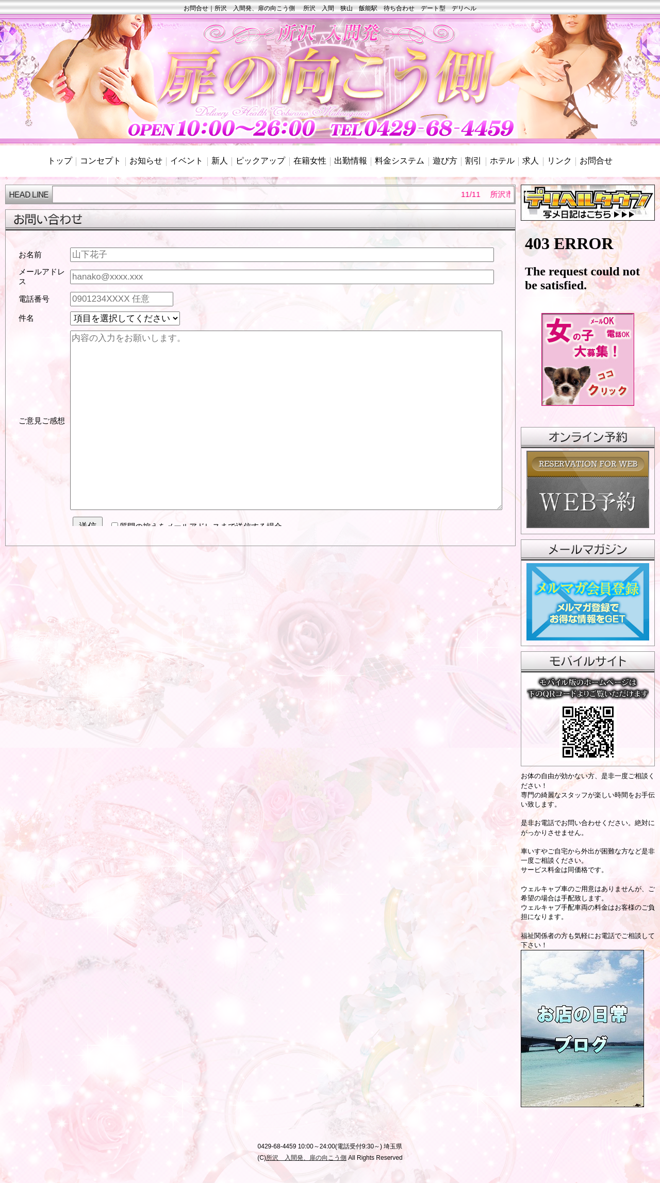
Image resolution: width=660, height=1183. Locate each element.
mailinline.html (260, 384)
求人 (530, 160)
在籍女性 (309, 160)
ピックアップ (260, 160)
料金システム (399, 160)
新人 (219, 160)
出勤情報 (350, 160)
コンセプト (100, 160)
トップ (59, 160)
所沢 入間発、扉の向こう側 (306, 1157)
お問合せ (596, 160)
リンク (559, 160)
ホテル (502, 160)
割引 (473, 160)
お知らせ (145, 160)
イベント (186, 160)
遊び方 (445, 160)
